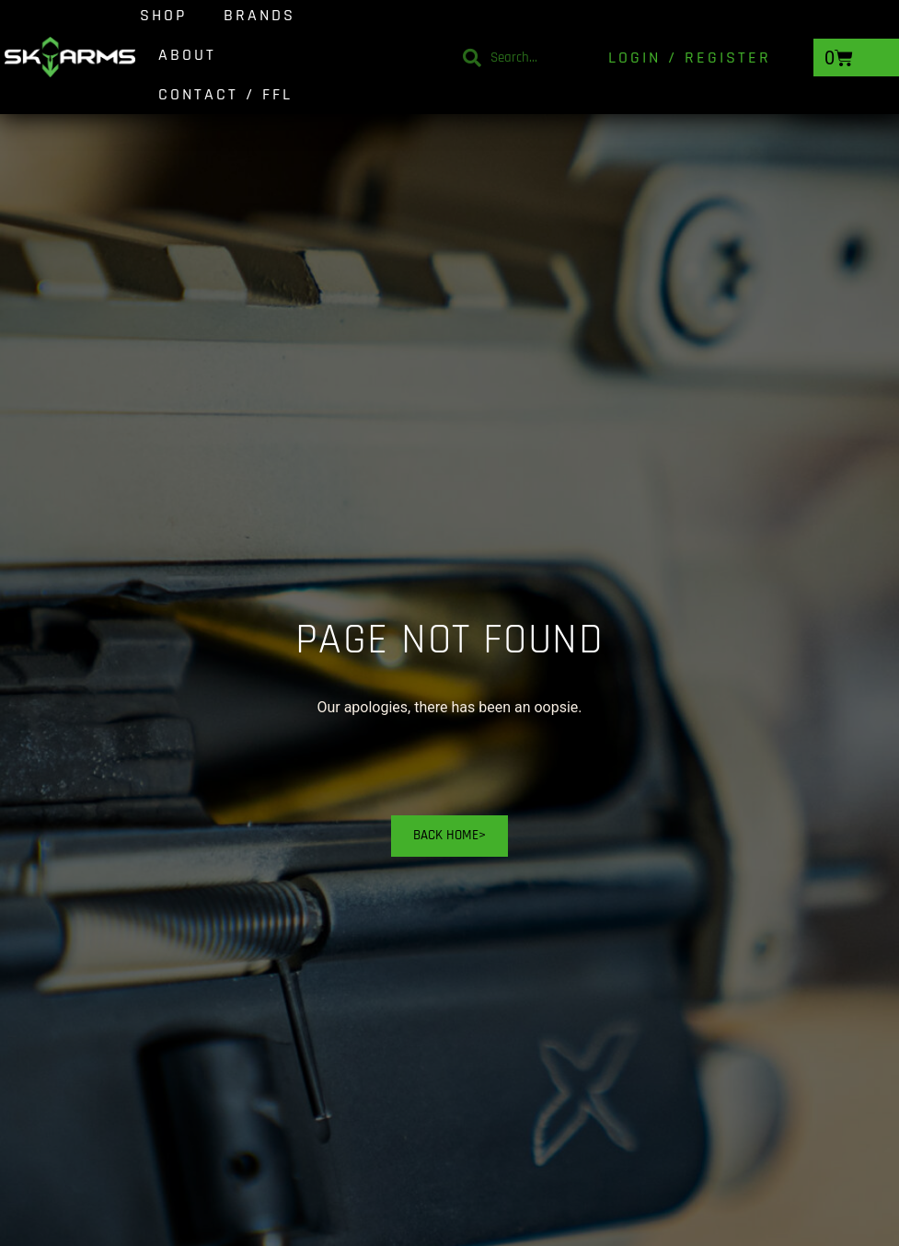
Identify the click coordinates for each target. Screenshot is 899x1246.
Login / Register (689, 57)
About (187, 54)
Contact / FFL (225, 94)
